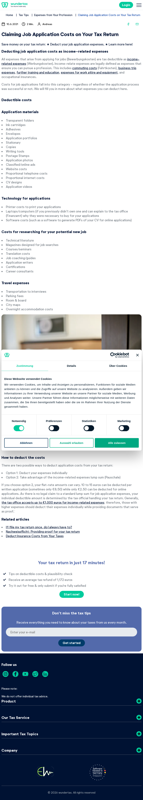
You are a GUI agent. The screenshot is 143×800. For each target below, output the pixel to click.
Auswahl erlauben (71, 442)
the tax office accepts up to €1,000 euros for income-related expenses (52, 502)
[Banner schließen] (137, 355)
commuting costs (84, 68)
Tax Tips (24, 15)
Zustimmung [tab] (25, 365)
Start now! (71, 594)
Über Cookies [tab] (118, 365)
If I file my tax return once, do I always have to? (39, 527)
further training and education (38, 72)
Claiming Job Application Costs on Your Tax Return (109, 15)
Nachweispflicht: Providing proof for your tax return (43, 531)
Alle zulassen (117, 442)
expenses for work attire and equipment (89, 72)
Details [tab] (71, 365)
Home (9, 15)
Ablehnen (26, 442)
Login (126, 5)
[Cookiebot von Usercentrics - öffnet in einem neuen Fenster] (113, 355)
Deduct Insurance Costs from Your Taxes (35, 536)
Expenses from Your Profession (53, 15)
